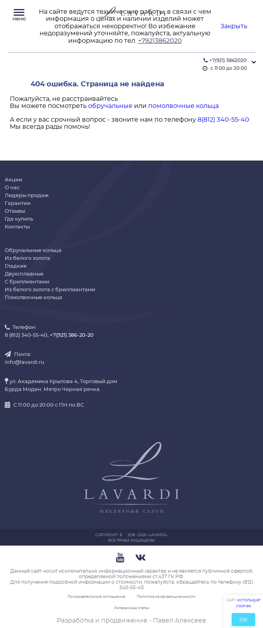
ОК (243, 620)
